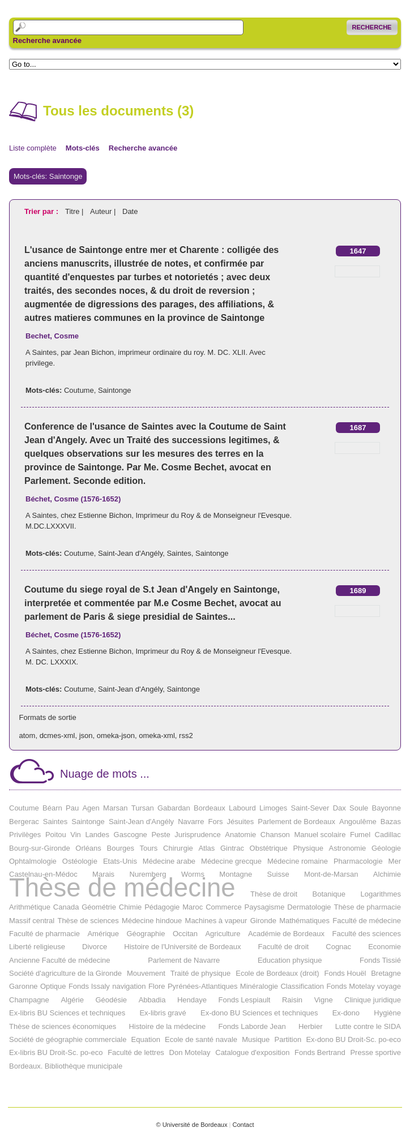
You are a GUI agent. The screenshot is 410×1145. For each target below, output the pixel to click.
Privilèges (25, 834)
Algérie (72, 1000)
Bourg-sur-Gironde (39, 848)
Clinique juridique (372, 1000)
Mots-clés (83, 148)
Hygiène (387, 1013)
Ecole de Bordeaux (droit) (277, 973)
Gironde (263, 920)
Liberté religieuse (37, 946)
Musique (256, 1039)
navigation (129, 986)
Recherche (372, 27)
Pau (72, 808)
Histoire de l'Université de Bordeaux (182, 946)
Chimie (130, 907)
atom (27, 735)
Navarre (191, 821)
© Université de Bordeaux (191, 1124)
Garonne (23, 986)
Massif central (31, 920)
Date (130, 211)
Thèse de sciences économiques (62, 1026)
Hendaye (192, 1000)
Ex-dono (346, 1013)
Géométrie (99, 907)
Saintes (178, 553)
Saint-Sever (310, 808)
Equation (145, 1039)
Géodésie (111, 1000)
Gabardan (173, 808)
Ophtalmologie (33, 861)
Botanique (329, 894)
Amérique (103, 933)
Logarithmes (380, 894)
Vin (75, 834)
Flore (156, 986)
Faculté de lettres (136, 1052)
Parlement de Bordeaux (296, 821)
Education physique (290, 960)
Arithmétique (29, 907)
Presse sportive (375, 1052)
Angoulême (358, 821)
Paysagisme (265, 907)
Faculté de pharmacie (44, 933)
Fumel (360, 834)
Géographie (146, 933)
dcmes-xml (57, 735)
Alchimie (387, 874)
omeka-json (116, 735)
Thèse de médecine (122, 887)
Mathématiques (304, 920)
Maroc (192, 907)
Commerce (224, 907)
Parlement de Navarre (184, 960)
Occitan (185, 933)
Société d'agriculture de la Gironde (65, 973)
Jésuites (240, 821)
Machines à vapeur (216, 920)
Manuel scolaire (319, 834)
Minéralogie (259, 986)
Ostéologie (79, 861)
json (86, 735)
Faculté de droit (283, 946)
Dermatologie (309, 907)
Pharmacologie (358, 861)
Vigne (323, 1000)
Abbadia (152, 1000)
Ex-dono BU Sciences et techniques (259, 1013)
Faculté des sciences (366, 933)
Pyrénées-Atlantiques (203, 986)
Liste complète (33, 148)
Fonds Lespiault (245, 1000)
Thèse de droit (273, 894)
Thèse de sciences (87, 920)
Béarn (52, 808)
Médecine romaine (297, 861)
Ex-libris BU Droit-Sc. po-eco (56, 1052)
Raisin (292, 1000)
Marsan (115, 808)
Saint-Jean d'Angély (130, 553)
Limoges (273, 808)
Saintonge (114, 390)
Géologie (386, 848)
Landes (97, 834)
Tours (149, 848)
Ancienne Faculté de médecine (59, 960)
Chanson (275, 834)
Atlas (206, 848)
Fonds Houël (345, 973)
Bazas (391, 821)
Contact (243, 1124)
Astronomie (347, 848)
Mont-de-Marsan (331, 874)
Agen (90, 808)
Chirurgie (178, 848)
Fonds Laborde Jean (251, 1026)
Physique (308, 848)
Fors (215, 821)
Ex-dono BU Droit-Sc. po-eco (353, 1039)
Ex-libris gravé (162, 1013)
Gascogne (130, 834)
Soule (358, 808)
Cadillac (388, 834)
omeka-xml (157, 735)
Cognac (338, 946)
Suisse (278, 874)
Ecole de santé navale (201, 1039)
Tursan (142, 808)
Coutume (79, 390)
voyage (389, 986)
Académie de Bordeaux (286, 933)
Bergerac (24, 821)
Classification (302, 986)
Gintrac (232, 848)
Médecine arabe (169, 861)
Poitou (55, 834)
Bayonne (386, 808)
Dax (339, 808)
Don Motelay (190, 1052)
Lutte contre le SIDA (368, 1026)
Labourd (242, 808)
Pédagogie (162, 907)
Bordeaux (209, 808)
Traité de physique (200, 973)
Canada (66, 907)
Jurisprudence (197, 834)
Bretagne (386, 973)
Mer (394, 861)
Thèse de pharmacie (367, 907)
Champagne (29, 1000)
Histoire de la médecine (167, 1026)
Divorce (94, 946)
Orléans (88, 848)
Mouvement (146, 973)
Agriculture (222, 933)
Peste (160, 834)
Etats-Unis (120, 861)
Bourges (120, 848)
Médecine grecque (231, 861)
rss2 (186, 735)
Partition (288, 1039)
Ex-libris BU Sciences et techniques (67, 1013)
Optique (53, 986)
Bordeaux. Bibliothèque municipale (65, 1066)
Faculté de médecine (366, 920)
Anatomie (240, 834)
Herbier (310, 1026)
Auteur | (104, 211)
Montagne (235, 874)
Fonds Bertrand (319, 1052)
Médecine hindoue (152, 920)
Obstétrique (269, 848)
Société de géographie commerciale (67, 1039)
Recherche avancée (47, 40)
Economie (384, 946)
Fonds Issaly (89, 986)
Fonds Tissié (380, 960)
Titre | (75, 211)
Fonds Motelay (350, 986)
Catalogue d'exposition (252, 1052)
